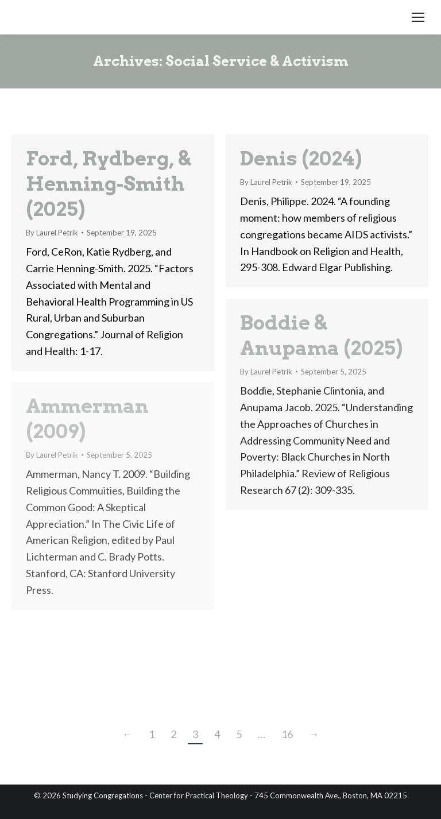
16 (287, 734)
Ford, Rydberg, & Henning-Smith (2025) (108, 183)
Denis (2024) (301, 158)
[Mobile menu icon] (418, 17)
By (52, 232)
